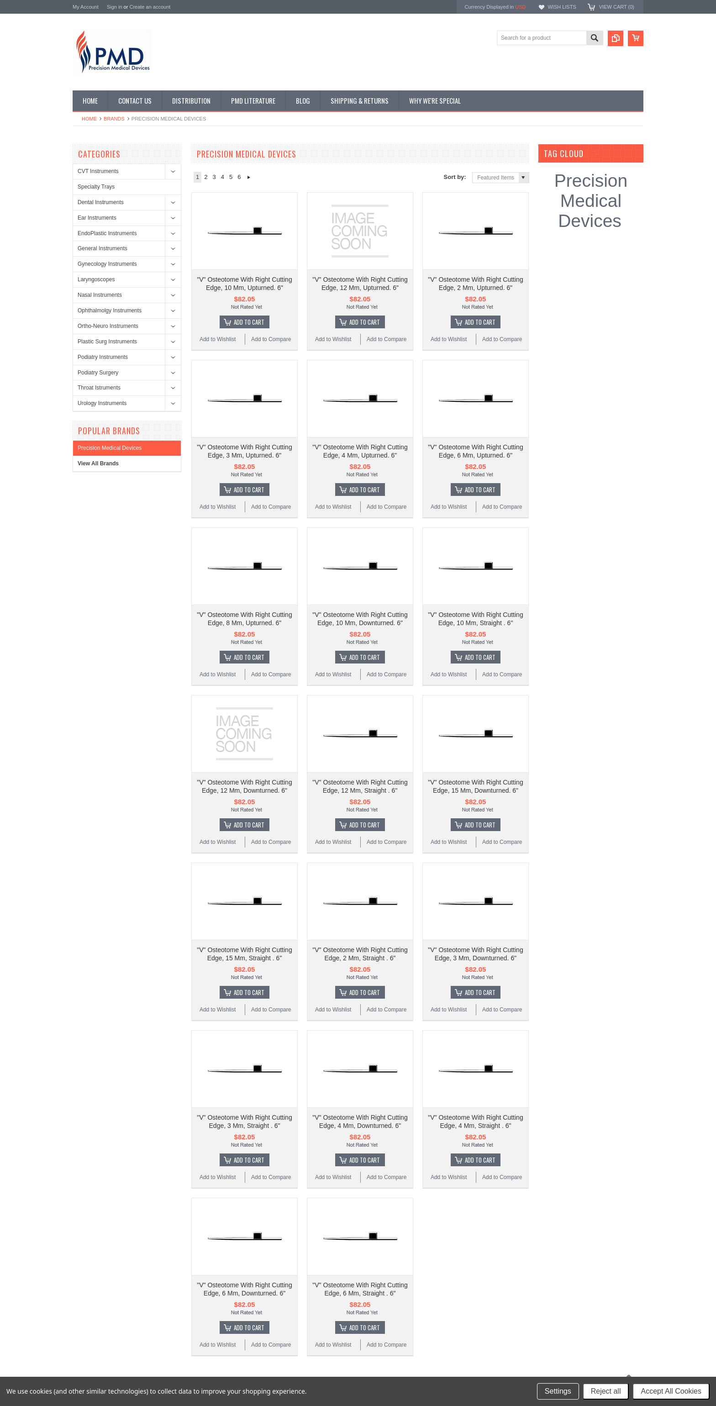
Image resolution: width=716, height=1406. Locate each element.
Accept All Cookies (671, 1391)
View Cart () (616, 7)
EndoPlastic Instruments (107, 233)
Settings (558, 1391)
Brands (114, 118)
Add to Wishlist (218, 315)
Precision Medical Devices (110, 448)
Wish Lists (562, 7)
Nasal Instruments (100, 295)
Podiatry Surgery (98, 372)
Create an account (149, 7)
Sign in (114, 7)
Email (377, 1298)
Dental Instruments (101, 202)
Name (378, 1279)
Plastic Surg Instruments (107, 341)
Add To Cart (249, 298)
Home (89, 118)
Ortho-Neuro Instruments (108, 326)
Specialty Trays (96, 187)
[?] (595, 153)
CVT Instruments (98, 171)
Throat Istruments (99, 387)
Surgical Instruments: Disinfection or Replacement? (279, 1281)
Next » (248, 177)
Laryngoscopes (96, 279)
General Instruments (102, 248)
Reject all (606, 1391)
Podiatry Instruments (103, 357)
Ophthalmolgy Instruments (110, 310)
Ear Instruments (97, 218)
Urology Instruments (102, 403)
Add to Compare (271, 315)
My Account (86, 7)
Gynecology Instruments (107, 264)
